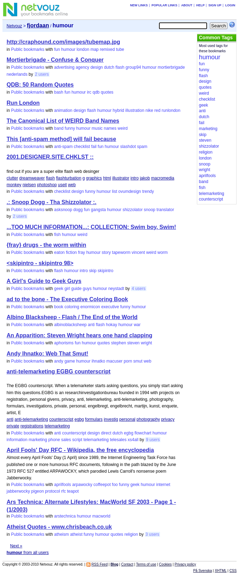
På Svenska (202, 571)
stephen (118, 342)
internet (163, 484)
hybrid (118, 110)
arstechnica (64, 516)
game (70, 361)
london (83, 49)
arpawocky (82, 484)
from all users (28, 552)
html (107, 178)
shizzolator (132, 209)
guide (76, 288)
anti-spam (63, 146)
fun (57, 49)
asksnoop (63, 209)
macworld (101, 516)
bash (58, 92)
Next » (16, 545)
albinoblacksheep (70, 324)
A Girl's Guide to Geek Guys (44, 281)
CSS (233, 571)
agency (82, 67)
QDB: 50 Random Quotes (40, 85)
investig (111, 419)
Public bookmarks (28, 49)
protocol (52, 491)
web (72, 184)
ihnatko (98, 361)
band (59, 128)
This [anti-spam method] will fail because (61, 139)
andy (58, 361)
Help (200, 5)
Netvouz (14, 25)
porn (128, 361)
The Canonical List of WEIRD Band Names (63, 121)
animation (63, 110)
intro (135, 178)
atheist (76, 534)
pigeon (37, 491)
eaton (59, 252)
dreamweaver (32, 178)
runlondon (171, 110)
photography (148, 419)
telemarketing (57, 426)
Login (230, 5)
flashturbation (68, 178)
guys (87, 288)
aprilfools (62, 484)
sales (66, 439)
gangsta (98, 209)
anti (91, 324)
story (106, 252)
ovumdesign (129, 191)
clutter (12, 178)
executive (110, 306)
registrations (31, 426)
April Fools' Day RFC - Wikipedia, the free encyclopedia (80, 450)
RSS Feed (100, 564)
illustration (134, 110)
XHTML (221, 571)
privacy (167, 419)
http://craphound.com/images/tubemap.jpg (63, 42)
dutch (109, 67)
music (97, 128)
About (186, 5)
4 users (138, 288)
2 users (42, 74)
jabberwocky (18, 491)
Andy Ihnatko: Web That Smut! (47, 354)
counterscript (61, 419)
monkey (14, 184)
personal (127, 419)
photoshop (47, 184)
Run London (23, 103)
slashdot (128, 146)
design (97, 67)
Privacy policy (185, 564)
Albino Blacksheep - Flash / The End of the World (72, 317)
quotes (107, 92)
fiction (71, 252)
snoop (149, 209)
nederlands (17, 74)
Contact (127, 564)
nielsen (29, 184)
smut (137, 361)
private (13, 426)
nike (149, 110)
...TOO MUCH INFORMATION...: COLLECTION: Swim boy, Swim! (91, 227)
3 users (152, 534)
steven (133, 342)
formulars (93, 419)
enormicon (90, 306)
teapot (73, 491)
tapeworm (121, 252)
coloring (72, 306)
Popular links (165, 5)
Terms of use (146, 564)
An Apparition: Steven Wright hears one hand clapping (79, 335)
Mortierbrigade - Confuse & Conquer (55, 60)
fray (81, 252)
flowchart (142, 433)
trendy (148, 191)
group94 (133, 67)
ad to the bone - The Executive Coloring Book (67, 299)
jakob (145, 178)
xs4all (133, 439)
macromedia (162, 178)
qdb (96, 92)
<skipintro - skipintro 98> (40, 263)
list (114, 191)
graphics (94, 178)
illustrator (121, 178)
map (95, 49)
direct (106, 433)
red (157, 110)
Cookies (165, 564)
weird (123, 128)
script (77, 439)
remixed (107, 49)
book (58, 306)
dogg (78, 209)
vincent (138, 252)
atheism (61, 534)
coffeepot (102, 484)
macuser (114, 361)
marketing (38, 439)
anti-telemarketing (31, 419)
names (110, 128)
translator (165, 209)
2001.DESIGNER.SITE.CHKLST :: (50, 157)
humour (68, 49)
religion (131, 534)
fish (57, 234)
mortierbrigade (171, 67)
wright (146, 342)
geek (58, 288)
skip (93, 270)
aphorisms (63, 342)
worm (163, 252)
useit (62, 184)
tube (120, 49)
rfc (63, 491)
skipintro (105, 270)
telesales (118, 439)
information (17, 439)
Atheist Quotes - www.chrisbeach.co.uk (59, 527)
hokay (111, 324)
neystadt (116, 288)
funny (70, 128)
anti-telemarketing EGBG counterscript (59, 371)
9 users (153, 439)
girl (67, 288)
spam (142, 146)
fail (94, 146)
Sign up (214, 5)
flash (119, 67)
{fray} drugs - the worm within (46, 245)
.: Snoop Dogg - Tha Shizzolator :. (52, 202)
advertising (64, 67)
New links (139, 5)
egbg (79, 419)
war (137, 324)
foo (115, 484)
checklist (82, 146)
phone (54, 439)
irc (89, 92)
